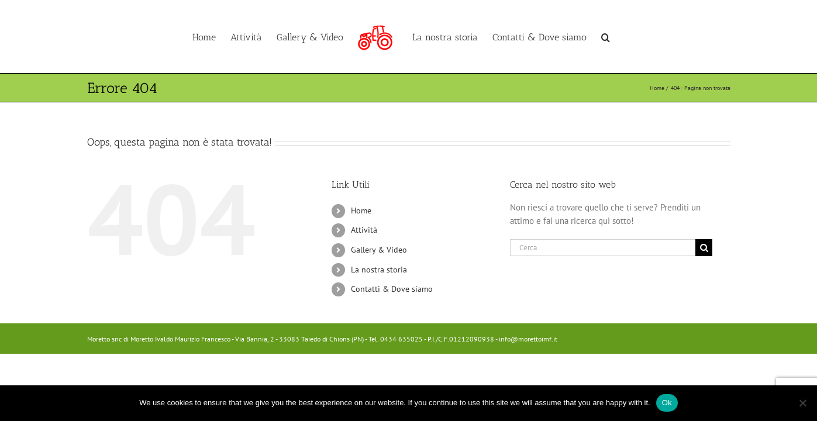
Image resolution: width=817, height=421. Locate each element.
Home (361, 210)
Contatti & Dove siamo (392, 289)
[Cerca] (703, 247)
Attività (364, 230)
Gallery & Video (379, 249)
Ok (667, 402)
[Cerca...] (603, 247)
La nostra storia (379, 269)
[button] (646, 36)
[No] (802, 403)
